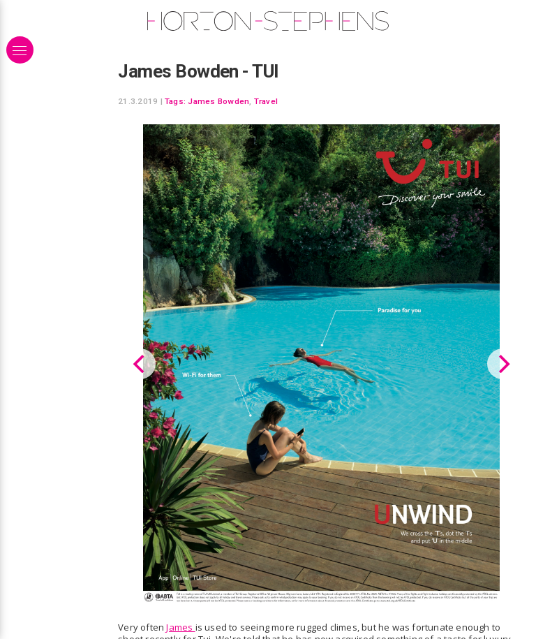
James (180, 625)
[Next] (502, 363)
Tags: (175, 101)
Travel (266, 101)
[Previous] (140, 363)
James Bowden (218, 101)
